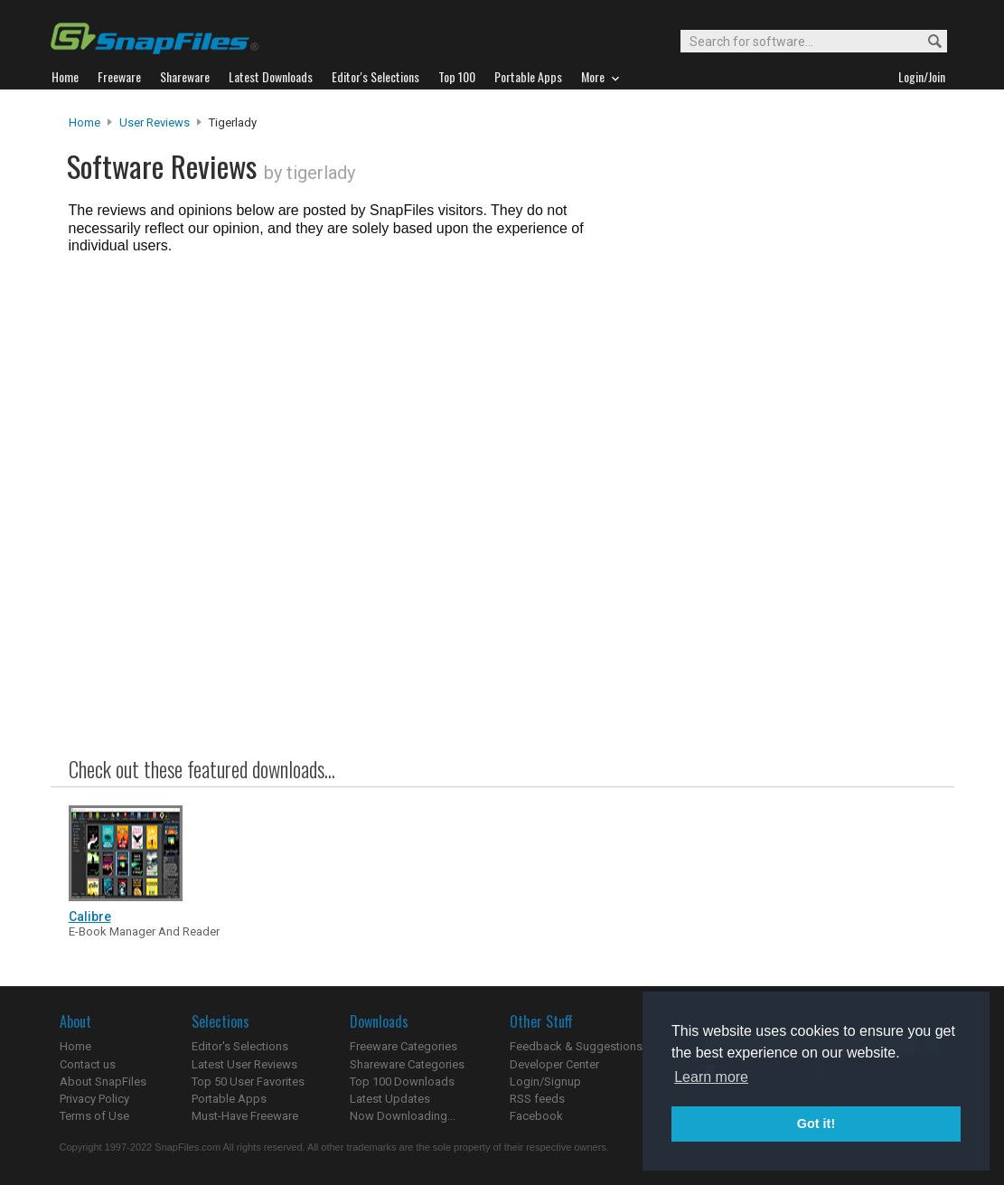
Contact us (88, 1064)
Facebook (536, 1116)
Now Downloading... (402, 1116)
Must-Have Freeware (245, 1116)
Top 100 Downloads (402, 1081)
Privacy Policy (94, 1098)
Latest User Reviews (244, 1064)
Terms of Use (94, 1116)
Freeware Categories (403, 1046)
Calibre (90, 916)
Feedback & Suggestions (576, 1046)
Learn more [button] (711, 1077)
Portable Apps (229, 1098)
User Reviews (154, 122)
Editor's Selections (240, 1046)
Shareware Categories (407, 1064)
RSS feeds (537, 1098)
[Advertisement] (782, 482)
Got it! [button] (816, 1123)
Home (84, 122)
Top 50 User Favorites (248, 1081)
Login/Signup (545, 1081)
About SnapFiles (103, 1081)
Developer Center (554, 1064)
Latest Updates (390, 1098)
